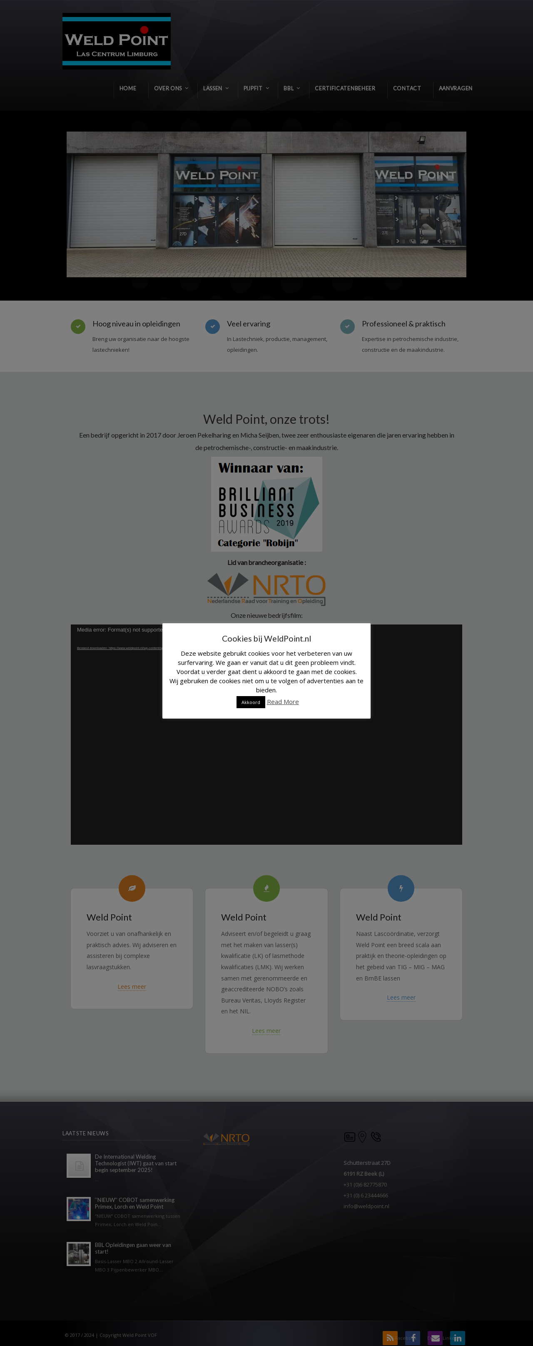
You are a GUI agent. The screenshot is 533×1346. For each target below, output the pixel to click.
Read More (283, 701)
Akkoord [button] (251, 702)
